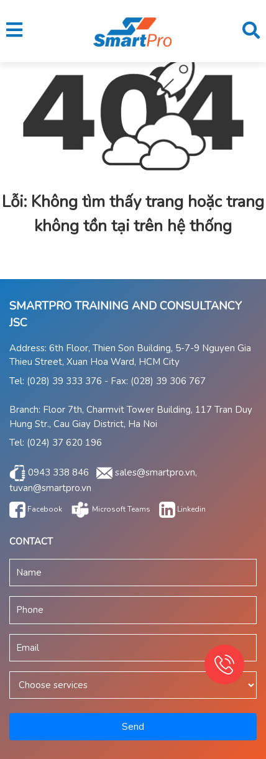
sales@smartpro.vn (155, 472)
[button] (14, 31)
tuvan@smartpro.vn (50, 488)
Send (133, 727)
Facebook (35, 509)
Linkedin (182, 509)
